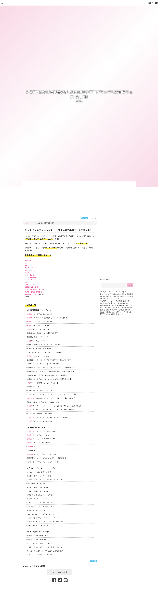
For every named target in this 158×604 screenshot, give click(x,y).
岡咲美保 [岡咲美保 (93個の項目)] (123, 303)
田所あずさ (30, 417)
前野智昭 (30, 454)
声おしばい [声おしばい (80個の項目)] (110, 298)
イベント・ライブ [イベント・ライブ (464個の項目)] (121, 291)
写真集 (85, 218)
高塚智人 (30, 443)
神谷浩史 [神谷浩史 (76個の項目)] (102, 310)
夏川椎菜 (30, 356)
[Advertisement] (60, 587)
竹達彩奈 (30, 406)
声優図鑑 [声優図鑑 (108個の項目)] (119, 301)
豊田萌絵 (30, 329)
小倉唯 (29, 341)
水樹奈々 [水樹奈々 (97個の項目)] (107, 308)
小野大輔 (30, 446)
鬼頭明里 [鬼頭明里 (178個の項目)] (114, 314)
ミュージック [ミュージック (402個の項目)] (105, 294)
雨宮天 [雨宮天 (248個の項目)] (102, 314)
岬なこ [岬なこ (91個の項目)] (128, 303)
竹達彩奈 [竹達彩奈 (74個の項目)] (114, 310)
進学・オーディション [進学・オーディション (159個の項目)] (124, 312)
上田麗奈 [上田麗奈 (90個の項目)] (123, 294)
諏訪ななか (30, 398)
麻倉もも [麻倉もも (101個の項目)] (121, 314)
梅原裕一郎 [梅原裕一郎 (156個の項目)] (121, 305)
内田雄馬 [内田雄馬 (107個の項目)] (130, 296)
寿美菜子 (30, 421)
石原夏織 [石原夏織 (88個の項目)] (123, 308)
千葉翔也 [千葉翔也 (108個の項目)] (103, 298)
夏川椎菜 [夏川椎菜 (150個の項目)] (126, 301)
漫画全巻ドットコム (32, 294)
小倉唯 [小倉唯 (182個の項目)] (110, 303)
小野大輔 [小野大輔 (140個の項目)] (116, 303)
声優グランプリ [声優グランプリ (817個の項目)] (107, 301)
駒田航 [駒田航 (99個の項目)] (108, 314)
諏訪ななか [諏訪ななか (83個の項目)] (112, 312)
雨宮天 (29, 383)
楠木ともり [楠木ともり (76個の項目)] (129, 305)
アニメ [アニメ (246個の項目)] (110, 292)
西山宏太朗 (30, 435)
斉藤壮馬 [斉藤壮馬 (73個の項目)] (113, 305)
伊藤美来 (30, 321)
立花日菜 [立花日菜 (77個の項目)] (108, 310)
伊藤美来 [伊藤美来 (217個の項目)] (109, 296)
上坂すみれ (30, 314)
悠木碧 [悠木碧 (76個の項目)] (102, 305)
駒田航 (29, 439)
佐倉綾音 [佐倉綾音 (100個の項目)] (116, 296)
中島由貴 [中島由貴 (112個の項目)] (130, 294)
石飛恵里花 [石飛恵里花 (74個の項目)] (130, 308)
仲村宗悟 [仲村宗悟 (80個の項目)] (102, 296)
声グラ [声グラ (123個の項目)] (116, 298)
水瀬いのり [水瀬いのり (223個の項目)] (115, 307)
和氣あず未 (30, 325)
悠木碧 (29, 409)
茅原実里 (30, 318)
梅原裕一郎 (30, 431)
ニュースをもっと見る (59, 572)
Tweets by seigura (105, 279)
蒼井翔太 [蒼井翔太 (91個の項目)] (127, 310)
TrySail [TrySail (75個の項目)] (105, 292)
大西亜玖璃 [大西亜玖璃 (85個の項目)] (103, 303)
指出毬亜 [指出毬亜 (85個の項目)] (107, 305)
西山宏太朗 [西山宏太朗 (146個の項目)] (104, 312)
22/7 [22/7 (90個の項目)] (101, 292)
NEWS (79, 101)
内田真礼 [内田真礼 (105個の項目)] (123, 296)
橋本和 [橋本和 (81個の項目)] (102, 308)
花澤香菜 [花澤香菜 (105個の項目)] (121, 310)
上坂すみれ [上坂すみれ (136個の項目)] (116, 294)
